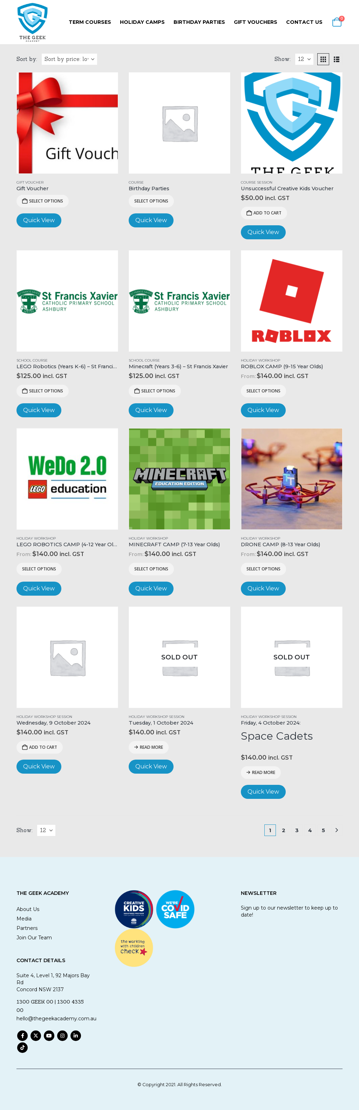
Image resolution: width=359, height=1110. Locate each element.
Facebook (22, 1035)
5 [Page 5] (323, 830)
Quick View (39, 220)
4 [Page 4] (310, 830)
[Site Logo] (32, 22)
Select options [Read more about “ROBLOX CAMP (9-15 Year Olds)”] (263, 391)
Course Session (256, 182)
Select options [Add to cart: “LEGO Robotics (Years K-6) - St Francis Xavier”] (46, 391)
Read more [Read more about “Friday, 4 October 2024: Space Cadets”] (263, 772)
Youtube (49, 1035)
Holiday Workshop (260, 360)
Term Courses (90, 22)
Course (136, 182)
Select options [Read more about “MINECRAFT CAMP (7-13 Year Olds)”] (151, 569)
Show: (283, 59)
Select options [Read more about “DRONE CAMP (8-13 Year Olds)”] (263, 569)
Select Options (46, 201)
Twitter (36, 1035)
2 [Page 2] (283, 830)
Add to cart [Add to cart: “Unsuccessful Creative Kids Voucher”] (267, 213)
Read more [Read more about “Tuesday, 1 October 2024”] (151, 747)
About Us (27, 909)
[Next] (337, 830)
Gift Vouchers (255, 22)
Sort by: (26, 59)
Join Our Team (34, 937)
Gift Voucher (29, 182)
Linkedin (75, 1035)
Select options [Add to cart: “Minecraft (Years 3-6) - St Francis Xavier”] (158, 391)
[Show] (304, 59)
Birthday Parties (199, 22)
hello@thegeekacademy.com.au (56, 1018)
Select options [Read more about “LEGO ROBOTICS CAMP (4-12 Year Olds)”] (39, 569)
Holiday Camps (142, 22)
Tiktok (22, 1047)
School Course (32, 360)
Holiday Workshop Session (44, 716)
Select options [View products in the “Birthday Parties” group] (151, 201)
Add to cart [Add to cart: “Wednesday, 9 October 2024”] (43, 747)
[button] (323, 59)
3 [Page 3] (297, 830)
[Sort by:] (69, 59)
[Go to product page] (67, 123)
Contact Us (304, 22)
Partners (27, 928)
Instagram (62, 1035)
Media (24, 919)
